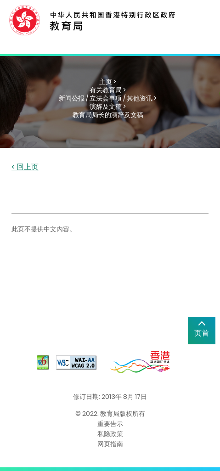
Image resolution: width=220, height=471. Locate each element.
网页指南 (110, 444)
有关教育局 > (108, 90)
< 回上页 (25, 167)
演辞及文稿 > (108, 106)
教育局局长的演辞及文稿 (108, 115)
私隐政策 (110, 433)
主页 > (107, 82)
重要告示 (110, 423)
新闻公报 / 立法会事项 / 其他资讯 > (108, 98)
